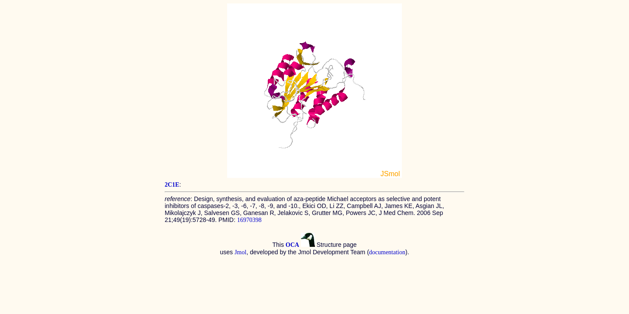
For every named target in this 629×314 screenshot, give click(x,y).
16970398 (249, 220)
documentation (387, 252)
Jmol (240, 252)
